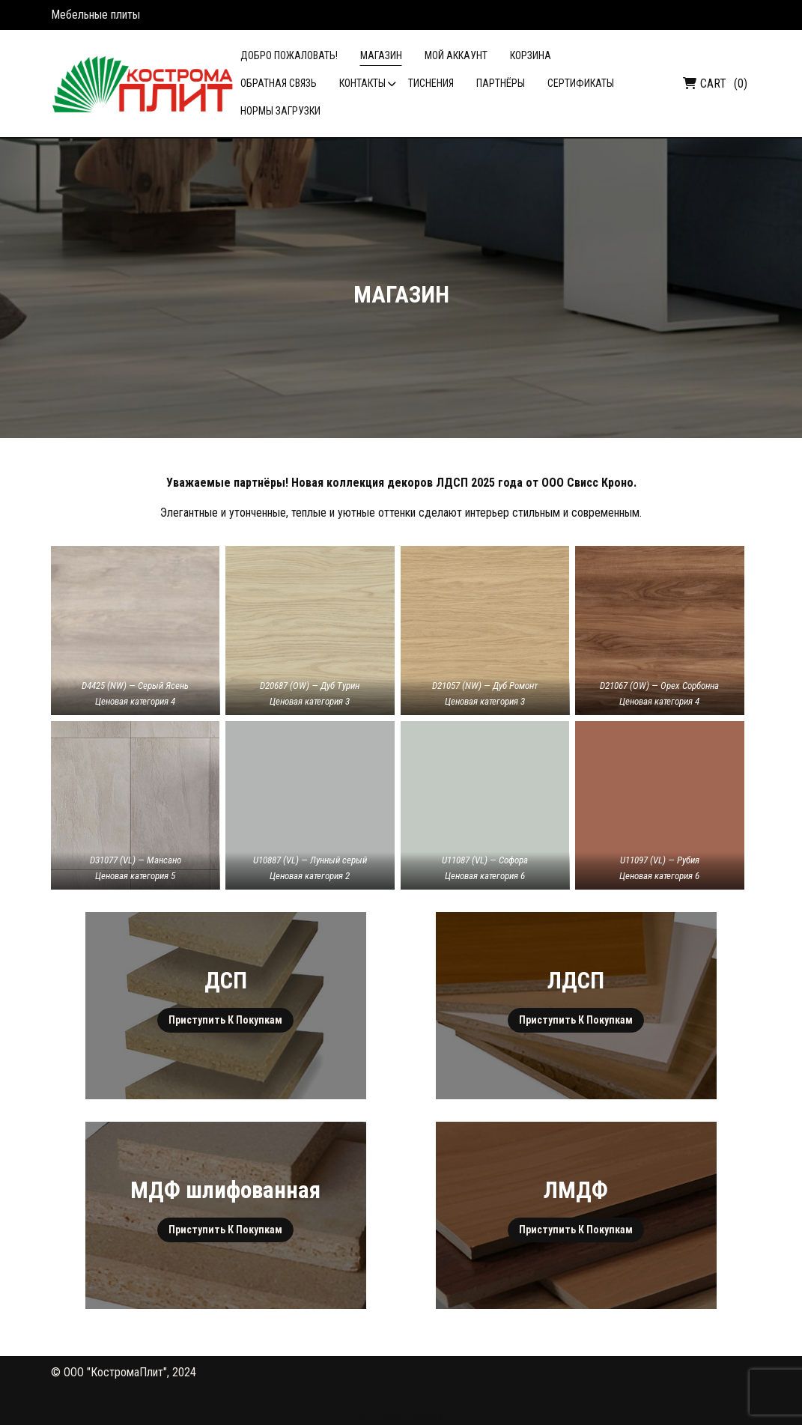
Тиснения (431, 83)
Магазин (381, 55)
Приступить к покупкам (225, 1020)
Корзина (530, 55)
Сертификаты (580, 83)
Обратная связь (278, 83)
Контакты (362, 83)
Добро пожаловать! (289, 55)
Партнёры (500, 83)
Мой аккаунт (456, 55)
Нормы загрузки (280, 111)
